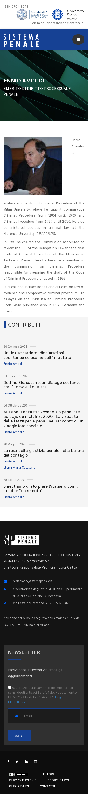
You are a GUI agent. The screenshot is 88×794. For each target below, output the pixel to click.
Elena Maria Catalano (20, 467)
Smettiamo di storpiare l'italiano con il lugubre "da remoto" (41, 488)
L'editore (46, 774)
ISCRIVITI (19, 735)
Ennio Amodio (14, 363)
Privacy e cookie (23, 780)
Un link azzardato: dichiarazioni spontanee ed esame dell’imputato (37, 355)
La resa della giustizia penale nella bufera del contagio (44, 452)
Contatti (47, 786)
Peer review (19, 786)
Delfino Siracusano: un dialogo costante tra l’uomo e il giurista (42, 384)
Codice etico (58, 780)
